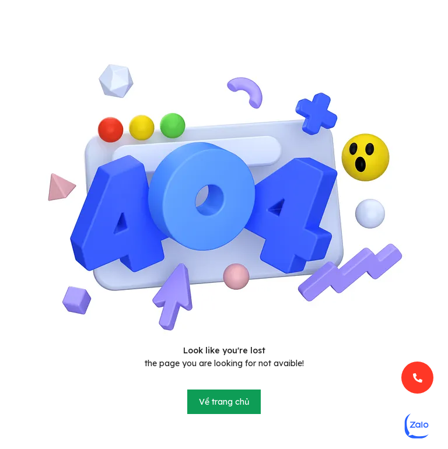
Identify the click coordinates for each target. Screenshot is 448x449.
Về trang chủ (224, 402)
